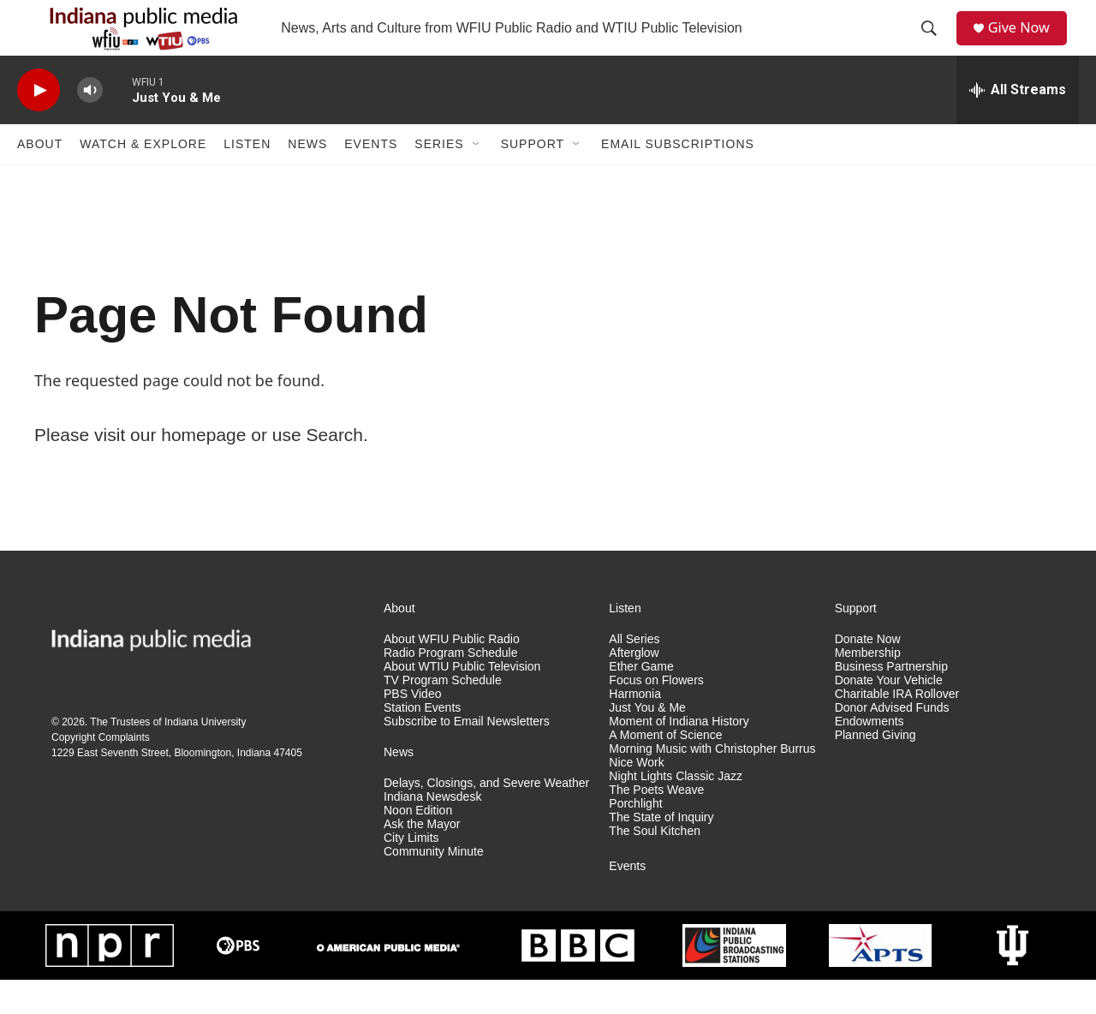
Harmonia (635, 728)
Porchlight (635, 838)
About (40, 178)
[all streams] (1017, 124)
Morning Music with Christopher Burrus (712, 783)
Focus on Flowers (656, 714)
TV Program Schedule (443, 714)
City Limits (411, 872)
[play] (38, 124)
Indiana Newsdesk (432, 831)
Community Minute (434, 886)
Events (370, 178)
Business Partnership (891, 701)
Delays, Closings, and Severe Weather (486, 817)
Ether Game (641, 701)
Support (532, 178)
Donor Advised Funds (892, 742)
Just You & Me (647, 742)
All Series (634, 673)
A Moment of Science (665, 769)
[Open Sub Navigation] (477, 178)
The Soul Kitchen (654, 865)
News (307, 178)
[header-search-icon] (934, 45)
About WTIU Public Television (462, 701)
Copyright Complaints (100, 772)
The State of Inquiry (661, 851)
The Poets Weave (656, 824)
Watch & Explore (143, 178)
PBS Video (412, 728)
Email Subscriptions (677, 178)
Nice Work (636, 796)
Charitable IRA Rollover (897, 728)
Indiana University (205, 756)
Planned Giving (875, 769)
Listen (247, 178)
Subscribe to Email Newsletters (467, 755)
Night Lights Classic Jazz (675, 810)
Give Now (1027, 45)
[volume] (89, 124)
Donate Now (868, 673)
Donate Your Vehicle (889, 714)
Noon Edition (418, 844)
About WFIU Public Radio (452, 673)
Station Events (422, 742)
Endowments (869, 755)
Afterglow (633, 687)
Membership (868, 687)
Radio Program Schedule (450, 687)
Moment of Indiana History (678, 755)
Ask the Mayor (422, 858)
